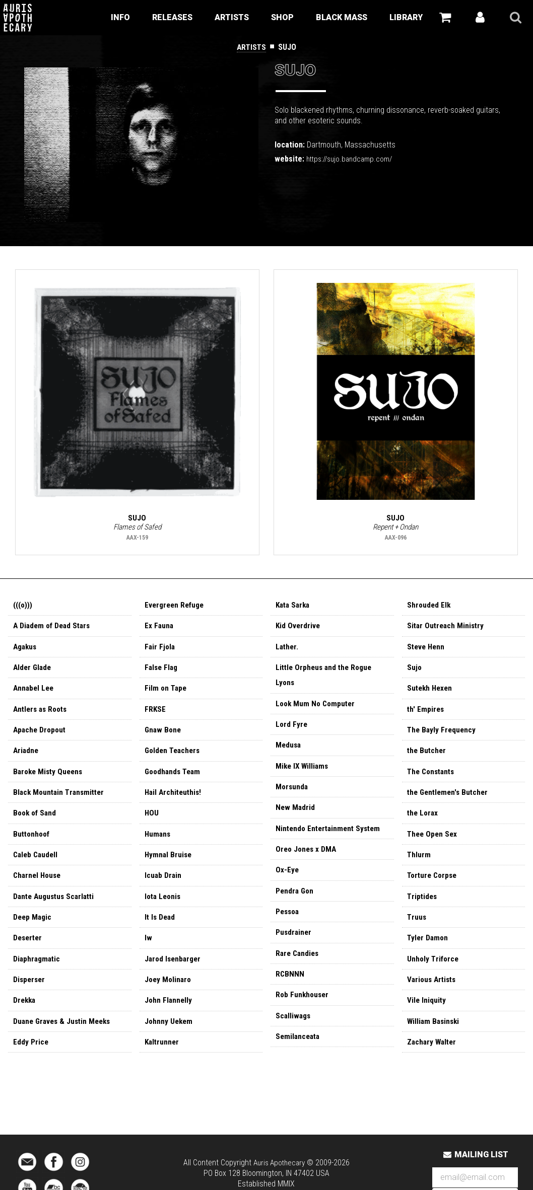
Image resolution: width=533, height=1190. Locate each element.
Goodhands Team (174, 780)
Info (120, 17)
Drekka (25, 1018)
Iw (148, 953)
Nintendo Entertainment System (331, 839)
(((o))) (23, 607)
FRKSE (155, 715)
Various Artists (433, 996)
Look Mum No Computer (317, 709)
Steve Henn (427, 650)
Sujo (414, 672)
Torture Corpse (433, 888)
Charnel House (38, 888)
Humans (158, 845)
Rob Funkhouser (303, 1012)
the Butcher (427, 758)
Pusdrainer (294, 947)
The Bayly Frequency (442, 736)
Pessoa (288, 926)
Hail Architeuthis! (175, 801)
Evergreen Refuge (176, 607)
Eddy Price (31, 1061)
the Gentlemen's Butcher (450, 801)
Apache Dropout (41, 736)
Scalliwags (294, 1034)
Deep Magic (33, 931)
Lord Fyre (292, 731)
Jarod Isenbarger (174, 975)
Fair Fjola (160, 650)
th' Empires (426, 715)
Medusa (289, 753)
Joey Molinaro (169, 996)
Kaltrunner (163, 1061)
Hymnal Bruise (169, 866)
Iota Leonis (164, 910)
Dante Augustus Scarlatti (56, 910)
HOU (152, 823)
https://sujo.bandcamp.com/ (352, 159)
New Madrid (296, 818)
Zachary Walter (433, 1061)
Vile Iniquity (427, 1018)
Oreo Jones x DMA (307, 861)
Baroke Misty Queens (50, 780)
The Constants (432, 780)
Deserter (28, 953)
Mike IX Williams (303, 774)
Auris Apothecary (279, 1162)
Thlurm (419, 866)
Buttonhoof (32, 845)
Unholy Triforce (433, 975)
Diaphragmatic (37, 975)
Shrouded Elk (429, 607)
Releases (172, 17)
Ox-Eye (287, 882)
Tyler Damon (428, 953)
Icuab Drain (163, 888)
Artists (232, 17)
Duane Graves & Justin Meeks (64, 1040)
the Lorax (423, 823)
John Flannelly (169, 1018)
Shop (282, 17)
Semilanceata (299, 1056)
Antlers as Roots (42, 715)
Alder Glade (33, 672)
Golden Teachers (174, 758)
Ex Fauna (159, 628)
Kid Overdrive (298, 628)
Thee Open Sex (433, 845)
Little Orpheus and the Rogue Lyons (326, 680)
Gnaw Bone (164, 736)
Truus (417, 931)
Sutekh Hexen (431, 693)
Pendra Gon (295, 904)
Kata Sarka (294, 607)
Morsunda (292, 796)
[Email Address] (475, 1177)
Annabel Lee (34, 693)
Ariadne (26, 758)
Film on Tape (166, 693)
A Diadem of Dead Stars (54, 628)
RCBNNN (290, 991)
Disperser (30, 996)
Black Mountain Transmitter (61, 801)
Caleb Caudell (36, 866)
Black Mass (341, 17)
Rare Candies (298, 969)
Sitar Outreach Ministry (447, 628)
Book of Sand (36, 823)
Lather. (288, 650)
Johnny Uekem (169, 1040)
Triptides (422, 910)
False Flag (162, 672)
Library (406, 17)
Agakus (26, 650)
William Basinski (434, 1040)
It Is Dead (161, 931)
